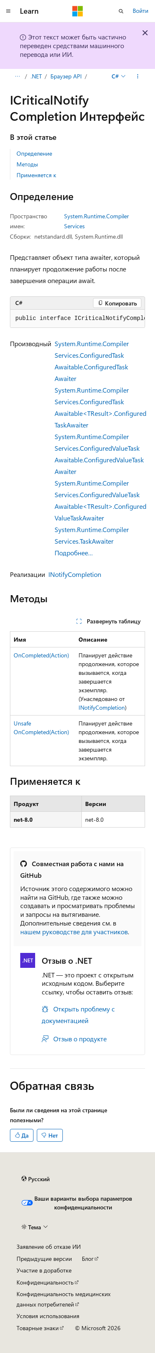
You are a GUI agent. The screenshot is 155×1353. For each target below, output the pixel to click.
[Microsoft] (77, 11)
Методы (27, 164)
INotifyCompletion (74, 574)
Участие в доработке (44, 1270)
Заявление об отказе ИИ (49, 1246)
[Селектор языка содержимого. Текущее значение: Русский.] (36, 1179)
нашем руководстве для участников (74, 931)
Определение (34, 153)
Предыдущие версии (44, 1259)
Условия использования (48, 1316)
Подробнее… (74, 552)
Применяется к (36, 175)
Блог (87, 1259)
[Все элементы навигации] (17, 76)
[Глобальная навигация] (8, 11)
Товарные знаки (38, 1328)
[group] (77, 319)
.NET (36, 76)
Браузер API (66, 76)
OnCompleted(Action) (41, 655)
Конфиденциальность (45, 1282)
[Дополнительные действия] (138, 76)
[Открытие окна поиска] (121, 11)
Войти (140, 11)
